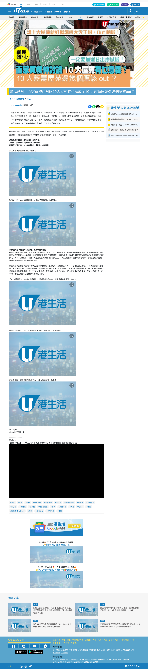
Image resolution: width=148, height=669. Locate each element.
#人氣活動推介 (72, 660)
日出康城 (90, 503)
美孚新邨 (48, 503)
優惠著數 (22, 17)
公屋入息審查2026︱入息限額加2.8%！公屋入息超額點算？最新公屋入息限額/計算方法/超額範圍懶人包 (52, 610)
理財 (103, 604)
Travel (28, 4)
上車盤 (32, 507)
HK (21, 4)
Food (36, 4)
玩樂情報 (34, 17)
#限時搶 (125, 660)
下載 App (136, 4)
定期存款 (66, 12)
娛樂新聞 (57, 12)
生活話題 (20, 99)
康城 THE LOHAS (17, 511)
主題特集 (138, 17)
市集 (64, 640)
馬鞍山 (80, 507)
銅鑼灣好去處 (90, 640)
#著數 (86, 662)
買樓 (28, 503)
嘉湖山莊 (39, 511)
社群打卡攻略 (114, 4)
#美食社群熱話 (84, 660)
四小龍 (13, 507)
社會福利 (74, 643)
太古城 (58, 503)
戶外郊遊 (65, 643)
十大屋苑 (37, 503)
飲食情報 (59, 17)
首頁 (11, 99)
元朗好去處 (102, 640)
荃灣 (53, 507)
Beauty (45, 4)
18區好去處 (111, 17)
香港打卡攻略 (125, 17)
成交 (30, 511)
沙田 (72, 507)
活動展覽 (56, 640)
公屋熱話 (48, 12)
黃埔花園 (51, 511)
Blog (53, 4)
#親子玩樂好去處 (98, 660)
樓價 (60, 511)
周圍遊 (100, 17)
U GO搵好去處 (99, 4)
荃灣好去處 (113, 640)
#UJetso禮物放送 (60, 662)
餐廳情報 (56, 643)
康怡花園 (62, 507)
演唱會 (12, 17)
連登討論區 (43, 507)
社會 (79, 17)
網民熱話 (56, 650)
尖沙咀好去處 (78, 640)
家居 (29, 99)
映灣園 (80, 503)
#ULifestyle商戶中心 (75, 662)
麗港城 (23, 507)
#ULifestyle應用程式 (114, 660)
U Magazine (18, 105)
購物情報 (47, 17)
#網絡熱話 (94, 662)
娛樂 (70, 17)
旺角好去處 (124, 640)
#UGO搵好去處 (59, 660)
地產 (89, 507)
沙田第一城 (69, 503)
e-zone (61, 4)
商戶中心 (125, 4)
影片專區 (90, 17)
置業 (20, 503)
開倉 (69, 640)
